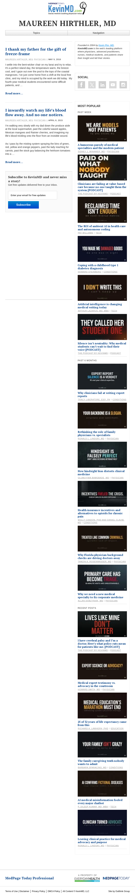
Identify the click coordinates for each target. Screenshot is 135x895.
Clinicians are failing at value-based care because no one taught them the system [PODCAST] (102, 187)
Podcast (115, 194)
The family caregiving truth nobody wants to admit (101, 762)
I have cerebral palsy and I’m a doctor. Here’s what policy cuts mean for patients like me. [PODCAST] (102, 643)
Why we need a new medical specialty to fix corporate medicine (100, 595)
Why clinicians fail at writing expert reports (101, 394)
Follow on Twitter (92, 84)
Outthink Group (122, 891)
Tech (99, 233)
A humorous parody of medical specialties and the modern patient (101, 146)
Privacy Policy (38, 891)
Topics (36, 32)
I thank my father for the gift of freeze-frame (35, 51)
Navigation (98, 32)
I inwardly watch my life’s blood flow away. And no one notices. (35, 112)
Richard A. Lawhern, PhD (93, 728)
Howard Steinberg (89, 272)
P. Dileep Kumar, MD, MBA (93, 807)
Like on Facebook (81, 84)
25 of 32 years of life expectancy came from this (102, 723)
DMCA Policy (54, 891)
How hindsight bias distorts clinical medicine (101, 472)
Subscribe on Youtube (113, 84)
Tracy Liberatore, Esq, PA (94, 399)
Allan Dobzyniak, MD (90, 601)
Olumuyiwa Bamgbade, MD (93, 478)
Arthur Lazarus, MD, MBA (93, 311)
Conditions (110, 272)
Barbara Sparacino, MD (92, 767)
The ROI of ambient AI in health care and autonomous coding (102, 227)
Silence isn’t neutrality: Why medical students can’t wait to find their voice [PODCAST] (102, 346)
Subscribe (23, 204)
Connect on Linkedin (102, 84)
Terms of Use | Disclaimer (17, 891)
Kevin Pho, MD (106, 45)
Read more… (14, 93)
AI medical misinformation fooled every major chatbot (100, 801)
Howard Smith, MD (89, 689)
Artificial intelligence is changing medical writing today (100, 305)
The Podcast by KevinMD (93, 194)
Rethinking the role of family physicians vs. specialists (96, 433)
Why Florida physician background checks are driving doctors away (100, 556)
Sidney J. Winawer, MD (91, 151)
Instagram (123, 84)
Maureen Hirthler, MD (18, 59)
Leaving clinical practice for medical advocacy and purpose (102, 840)
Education (117, 728)
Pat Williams (85, 233)
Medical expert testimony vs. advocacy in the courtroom (96, 684)
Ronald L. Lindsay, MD (91, 438)
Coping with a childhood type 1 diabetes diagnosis (98, 266)
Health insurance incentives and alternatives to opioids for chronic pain (100, 513)
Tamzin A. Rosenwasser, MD (94, 561)
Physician (40, 59)
